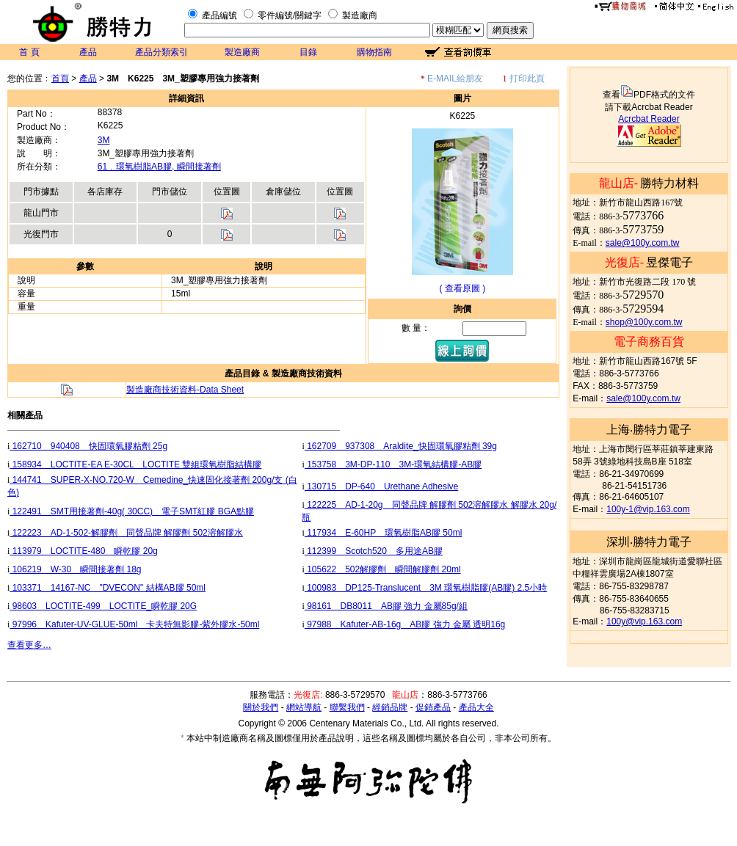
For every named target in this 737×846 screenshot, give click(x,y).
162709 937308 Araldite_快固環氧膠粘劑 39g (401, 446)
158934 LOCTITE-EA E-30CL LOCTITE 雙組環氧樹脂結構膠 (135, 464)
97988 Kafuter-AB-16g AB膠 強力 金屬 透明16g (405, 624)
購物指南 (374, 52)
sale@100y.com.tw (643, 243)
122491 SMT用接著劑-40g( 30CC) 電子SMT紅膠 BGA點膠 (132, 511)
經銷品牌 (389, 707)
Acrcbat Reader (648, 119)
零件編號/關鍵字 (290, 15)
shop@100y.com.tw (644, 322)
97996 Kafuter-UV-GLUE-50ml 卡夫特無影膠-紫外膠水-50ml (134, 624)
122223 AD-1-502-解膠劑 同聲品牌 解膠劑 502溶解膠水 (126, 533)
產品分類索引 (161, 52)
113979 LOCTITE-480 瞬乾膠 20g (83, 551)
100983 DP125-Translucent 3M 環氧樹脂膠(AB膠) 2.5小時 (426, 588)
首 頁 (29, 52)
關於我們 (260, 707)
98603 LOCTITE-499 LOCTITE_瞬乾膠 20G (103, 606)
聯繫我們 (347, 707)
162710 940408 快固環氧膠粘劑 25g (88, 446)
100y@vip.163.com (644, 621)
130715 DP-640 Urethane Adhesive (381, 486)
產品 (88, 52)
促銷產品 (433, 707)
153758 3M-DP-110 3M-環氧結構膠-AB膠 (393, 464)
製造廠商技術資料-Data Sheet (185, 389)
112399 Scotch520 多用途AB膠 (374, 551)
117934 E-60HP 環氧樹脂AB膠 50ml (383, 533)
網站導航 (304, 707)
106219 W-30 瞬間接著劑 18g (75, 569)
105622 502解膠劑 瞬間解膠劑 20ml (383, 569)
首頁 (60, 78)
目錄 (308, 52)
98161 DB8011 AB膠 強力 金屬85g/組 (386, 606)
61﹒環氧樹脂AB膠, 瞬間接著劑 (159, 166)
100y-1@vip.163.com (648, 509)
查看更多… (29, 645)
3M (104, 140)
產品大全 (476, 707)
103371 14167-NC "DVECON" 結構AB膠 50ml (108, 588)
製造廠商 (359, 15)
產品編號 (219, 15)
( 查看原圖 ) (463, 288)
